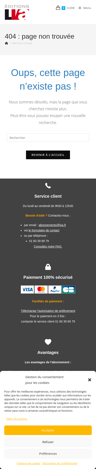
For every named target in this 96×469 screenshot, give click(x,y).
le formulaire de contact (44, 230)
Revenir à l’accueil (48, 155)
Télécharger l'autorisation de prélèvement (48, 311)
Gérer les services (16, 419)
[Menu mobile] (83, 8)
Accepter (47, 430)
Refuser (48, 442)
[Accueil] (6, 43)
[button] (90, 380)
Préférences (48, 453)
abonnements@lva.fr (52, 225)
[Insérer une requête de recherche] (48, 137)
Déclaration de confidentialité (60, 463)
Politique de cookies (28, 463)
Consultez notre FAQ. (48, 246)
